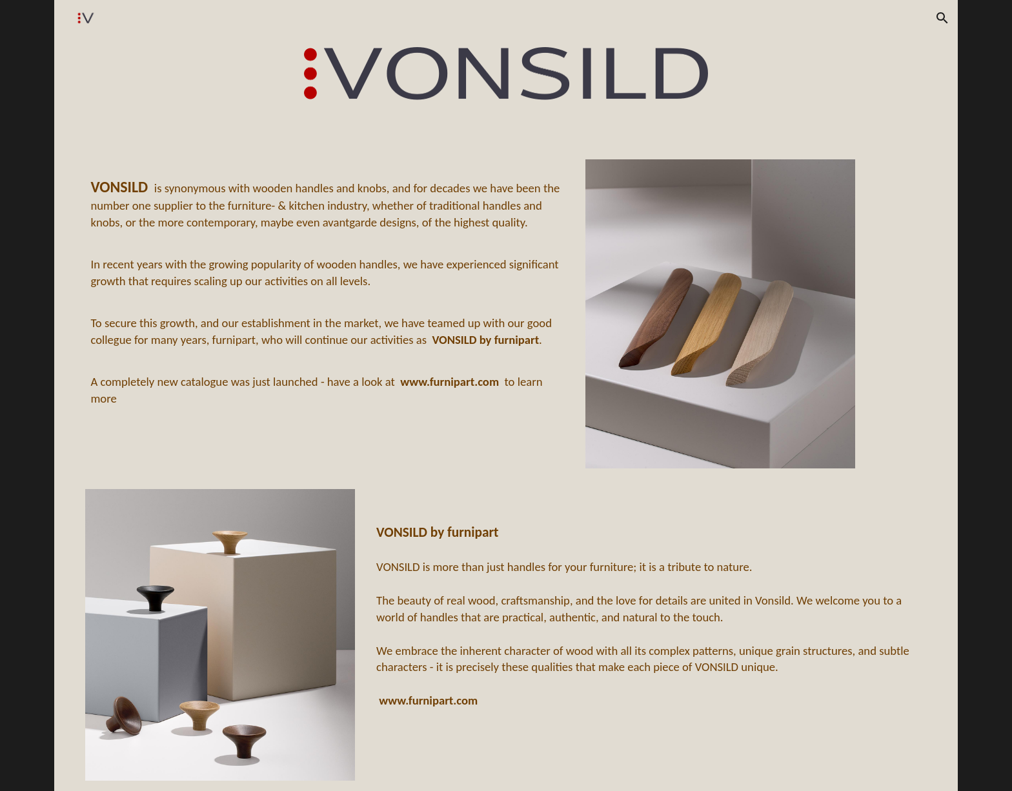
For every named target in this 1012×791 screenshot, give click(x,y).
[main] (327, 290)
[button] (942, 18)
